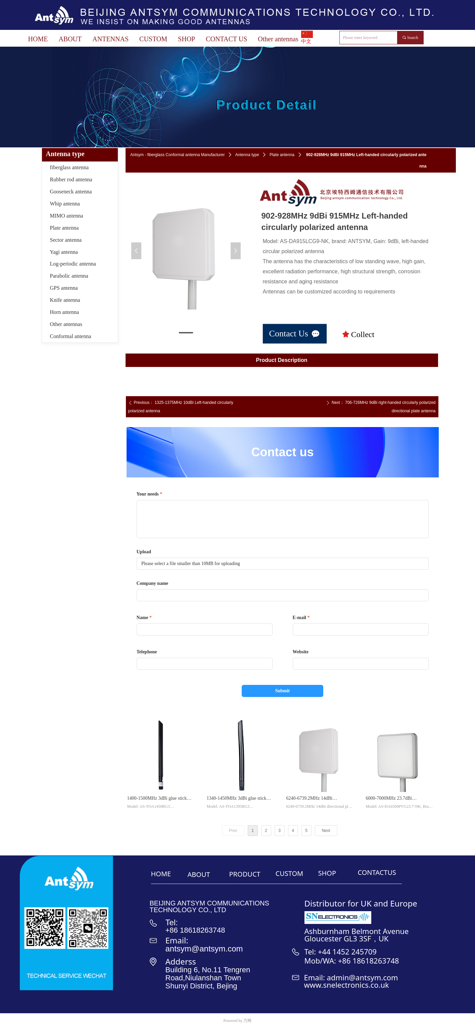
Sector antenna (66, 240)
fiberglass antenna (69, 167)
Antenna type (247, 154)
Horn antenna (64, 312)
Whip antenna (65, 203)
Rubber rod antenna (71, 179)
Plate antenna (282, 154)
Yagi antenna (64, 252)
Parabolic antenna (69, 276)
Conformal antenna (70, 336)
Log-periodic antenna (73, 264)
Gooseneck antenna (71, 191)
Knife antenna (65, 300)
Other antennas (66, 324)
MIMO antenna (66, 216)
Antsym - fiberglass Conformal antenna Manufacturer (177, 154)
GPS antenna (64, 288)
